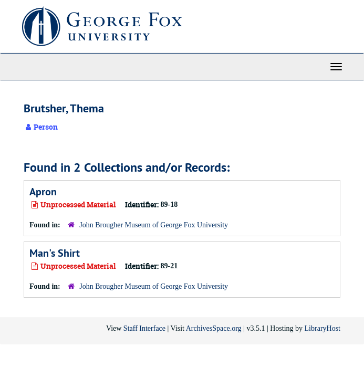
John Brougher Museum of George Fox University (153, 225)
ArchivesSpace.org (214, 328)
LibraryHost (322, 328)
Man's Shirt (54, 253)
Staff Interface (144, 328)
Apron (43, 191)
